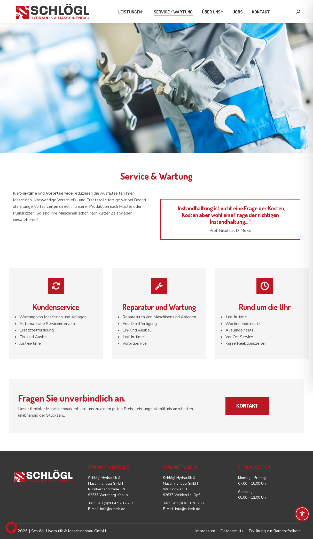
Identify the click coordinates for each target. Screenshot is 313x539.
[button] (11, 527)
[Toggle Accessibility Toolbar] (302, 514)
